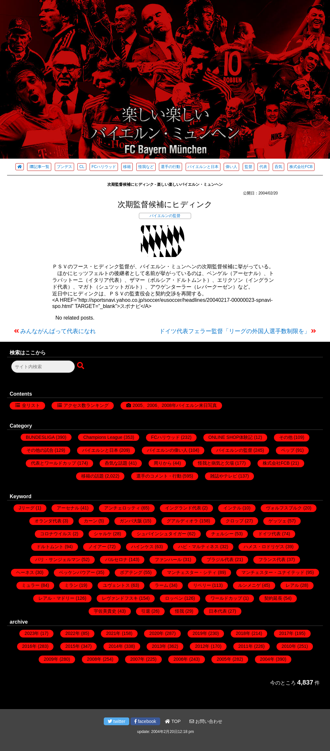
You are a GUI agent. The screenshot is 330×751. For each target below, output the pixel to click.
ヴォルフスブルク (284, 507)
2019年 (200, 633)
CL (81, 166)
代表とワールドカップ (53, 463)
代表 (263, 166)
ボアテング (131, 572)
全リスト (31, 405)
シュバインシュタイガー (161, 533)
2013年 (159, 646)
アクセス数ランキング (86, 405)
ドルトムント (49, 546)
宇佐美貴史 (105, 611)
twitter (116, 721)
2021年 (113, 633)
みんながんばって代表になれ (58, 331)
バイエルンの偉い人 (167, 450)
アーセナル (68, 507)
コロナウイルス (56, 533)
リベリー (202, 585)
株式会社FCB (301, 166)
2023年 (31, 633)
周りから (163, 463)
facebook (145, 721)
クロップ (235, 520)
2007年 (137, 659)
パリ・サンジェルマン (57, 559)
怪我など (146, 166)
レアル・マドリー (56, 598)
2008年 (94, 659)
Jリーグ (26, 507)
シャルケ (103, 533)
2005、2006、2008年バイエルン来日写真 (174, 405)
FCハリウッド (104, 166)
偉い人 (231, 166)
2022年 (72, 633)
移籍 (127, 166)
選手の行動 (170, 166)
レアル (292, 585)
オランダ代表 (48, 520)
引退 (145, 611)
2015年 (72, 646)
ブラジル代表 (220, 559)
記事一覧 (39, 166)
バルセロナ (116, 559)
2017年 (286, 633)
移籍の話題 (92, 476)
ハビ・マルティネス (198, 546)
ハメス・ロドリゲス (264, 546)
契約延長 (273, 598)
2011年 (245, 646)
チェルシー (222, 533)
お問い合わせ (205, 721)
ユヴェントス (116, 585)
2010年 (289, 646)
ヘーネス (25, 572)
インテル (232, 507)
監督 (248, 166)
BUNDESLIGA (40, 437)
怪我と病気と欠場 (216, 463)
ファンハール (168, 559)
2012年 (202, 646)
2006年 (180, 659)
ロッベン (174, 598)
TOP (172, 721)
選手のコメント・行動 (158, 476)
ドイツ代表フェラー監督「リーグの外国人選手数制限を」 (234, 331)
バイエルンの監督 (165, 215)
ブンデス (64, 166)
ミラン (71, 585)
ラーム (161, 585)
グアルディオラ (182, 520)
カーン (90, 520)
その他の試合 (39, 450)
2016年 (29, 646)
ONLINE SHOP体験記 (231, 437)
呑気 (278, 166)
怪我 (179, 611)
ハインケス (142, 546)
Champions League (102, 437)
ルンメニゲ (249, 585)
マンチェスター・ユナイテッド (273, 572)
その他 (286, 437)
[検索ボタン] (81, 366)
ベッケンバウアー (77, 572)
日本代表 (218, 611)
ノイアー (97, 546)
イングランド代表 (183, 507)
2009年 (51, 659)
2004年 (267, 659)
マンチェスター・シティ (192, 572)
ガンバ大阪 (131, 520)
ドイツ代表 (269, 533)
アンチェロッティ (122, 507)
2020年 (156, 633)
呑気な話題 (116, 463)
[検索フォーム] (43, 367)
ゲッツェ (277, 520)
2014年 (116, 646)
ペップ (288, 450)
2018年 (243, 633)
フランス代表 (272, 559)
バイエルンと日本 (203, 166)
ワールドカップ (226, 598)
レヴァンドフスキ (120, 598)
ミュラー (31, 585)
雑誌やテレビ (223, 476)
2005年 (224, 659)
